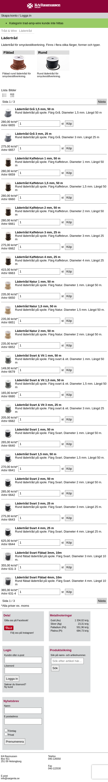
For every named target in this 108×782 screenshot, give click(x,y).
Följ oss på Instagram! (22, 633)
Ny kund (8, 687)
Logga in (25, 15)
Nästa (102, 101)
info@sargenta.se (10, 778)
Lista (4, 92)
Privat (9, 735)
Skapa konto (9, 15)
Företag (10, 731)
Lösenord (9, 666)
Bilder (12, 92)
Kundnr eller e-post (14, 655)
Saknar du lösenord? (15, 684)
